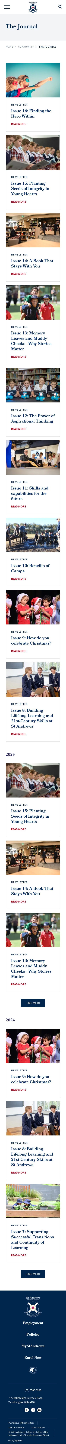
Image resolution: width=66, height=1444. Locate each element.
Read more (18, 124)
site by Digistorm (15, 1441)
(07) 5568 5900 (33, 1390)
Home (9, 46)
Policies (33, 1335)
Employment (33, 1323)
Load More (33, 1003)
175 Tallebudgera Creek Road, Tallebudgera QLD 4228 (25, 1400)
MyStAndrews (33, 1346)
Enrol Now (33, 1358)
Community (26, 46)
